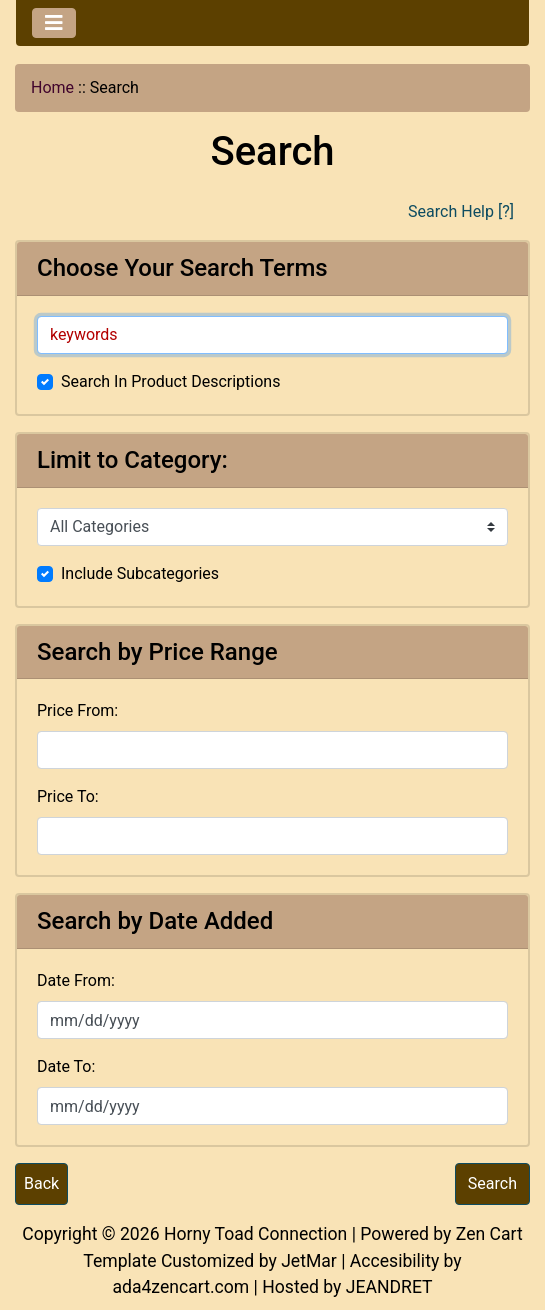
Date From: (76, 980)
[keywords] (272, 335)
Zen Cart (489, 1234)
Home (52, 87)
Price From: (77, 710)
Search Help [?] (461, 211)
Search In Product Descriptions (170, 381)
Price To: (68, 796)
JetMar (309, 1261)
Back (41, 1183)
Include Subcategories (140, 573)
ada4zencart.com (180, 1287)
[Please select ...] (272, 527)
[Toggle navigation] (54, 23)
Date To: (66, 1066)
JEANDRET (389, 1287)
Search (492, 1183)
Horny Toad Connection (255, 1234)
